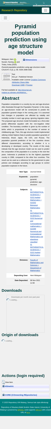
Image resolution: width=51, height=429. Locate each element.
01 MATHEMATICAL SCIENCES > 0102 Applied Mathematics (37, 250)
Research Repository (14, 10)
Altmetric (8, 386)
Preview (29, 85)
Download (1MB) (18, 85)
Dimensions (30, 60)
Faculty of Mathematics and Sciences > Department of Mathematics (36, 265)
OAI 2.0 (38, 410)
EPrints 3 (21, 410)
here (28, 412)
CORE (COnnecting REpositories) (20, 395)
